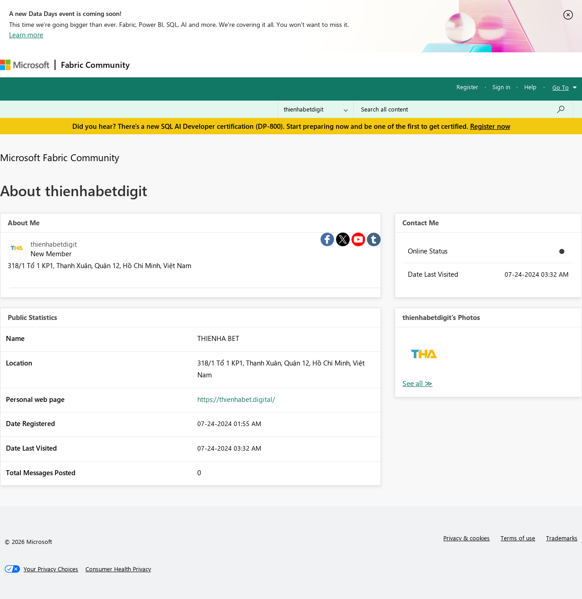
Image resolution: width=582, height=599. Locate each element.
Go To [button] (560, 87)
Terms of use (518, 538)
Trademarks (561, 538)
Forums (150, 64)
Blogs (308, 64)
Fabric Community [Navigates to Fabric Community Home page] (95, 64)
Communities (268, 64)
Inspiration (190, 64)
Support (382, 64)
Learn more (26, 34)
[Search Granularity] (315, 109)
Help (530, 87)
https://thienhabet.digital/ (236, 399)
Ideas (228, 64)
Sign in (501, 87)
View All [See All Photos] (417, 383)
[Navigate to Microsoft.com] (24, 65)
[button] (424, 356)
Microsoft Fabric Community (59, 157)
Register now (490, 126)
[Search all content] (463, 109)
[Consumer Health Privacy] (118, 569)
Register (467, 87)
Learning (343, 64)
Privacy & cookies (466, 538)
